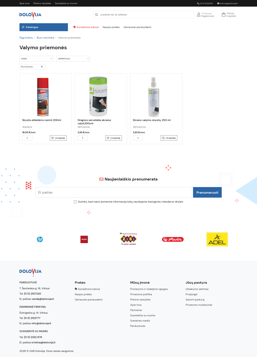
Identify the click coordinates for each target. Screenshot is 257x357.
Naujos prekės (111, 27)
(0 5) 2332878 (205, 3)
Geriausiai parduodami (137, 27)
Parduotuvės (137, 326)
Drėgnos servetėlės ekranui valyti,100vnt (94, 121)
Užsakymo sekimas (197, 289)
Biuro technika (45, 37)
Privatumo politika (141, 294)
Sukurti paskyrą (195, 299)
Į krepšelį (58, 137)
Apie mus (24, 3)
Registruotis (208, 16)
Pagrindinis (26, 37)
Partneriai (136, 310)
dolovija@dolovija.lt (227, 3)
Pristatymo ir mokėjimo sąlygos (149, 289)
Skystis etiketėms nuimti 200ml (41, 120)
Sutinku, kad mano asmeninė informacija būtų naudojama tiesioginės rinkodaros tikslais (130, 201)
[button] (230, 14)
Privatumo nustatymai (199, 305)
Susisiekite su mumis (66, 3)
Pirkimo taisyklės (42, 3)
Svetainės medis (140, 320)
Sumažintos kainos (86, 27)
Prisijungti (207, 13)
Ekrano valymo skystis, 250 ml (152, 120)
